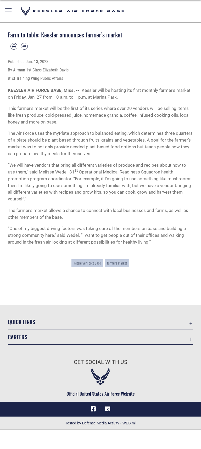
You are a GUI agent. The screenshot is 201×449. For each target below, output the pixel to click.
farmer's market (117, 263)
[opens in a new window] (108, 409)
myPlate (61, 133)
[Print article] (13, 46)
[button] (8, 11)
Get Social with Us (100, 362)
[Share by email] (24, 46)
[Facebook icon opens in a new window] (93, 409)
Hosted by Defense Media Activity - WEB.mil (101, 423)
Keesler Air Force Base (87, 263)
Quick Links (21, 322)
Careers (17, 337)
